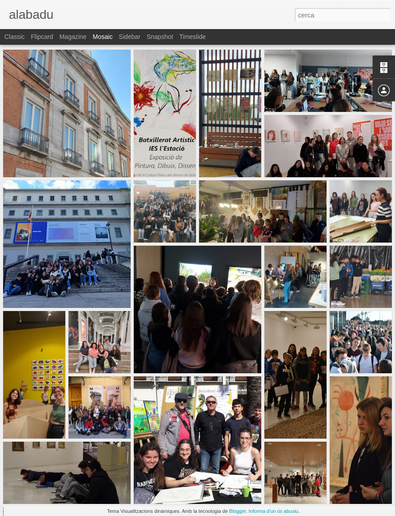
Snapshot (160, 36)
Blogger (237, 511)
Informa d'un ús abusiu (273, 511)
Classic (14, 36)
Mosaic (102, 36)
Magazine (73, 36)
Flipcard (42, 36)
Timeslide (192, 36)
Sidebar (129, 36)
